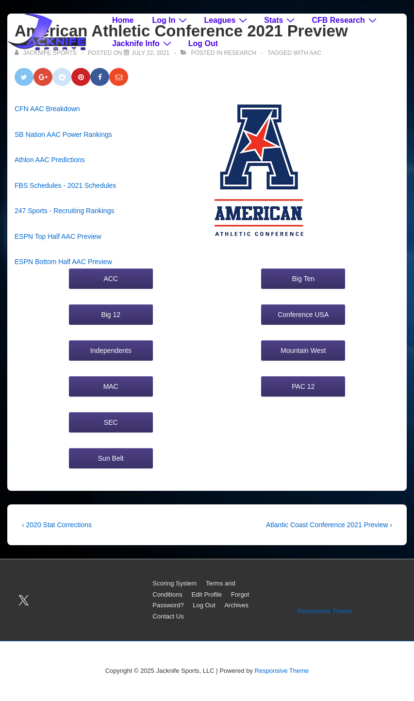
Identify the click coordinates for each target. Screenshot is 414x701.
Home (122, 20)
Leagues (226, 20)
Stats (280, 20)
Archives (236, 605)
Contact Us (167, 616)
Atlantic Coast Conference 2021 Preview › (329, 525)
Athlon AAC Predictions (50, 160)
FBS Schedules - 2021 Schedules (65, 185)
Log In (170, 20)
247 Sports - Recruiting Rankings (64, 211)
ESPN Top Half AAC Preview (58, 236)
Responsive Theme (325, 611)
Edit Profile (206, 594)
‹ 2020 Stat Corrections (57, 525)
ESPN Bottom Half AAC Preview (63, 262)
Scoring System (174, 583)
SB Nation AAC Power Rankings (63, 134)
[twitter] (24, 600)
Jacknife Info (143, 43)
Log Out (203, 43)
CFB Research (345, 20)
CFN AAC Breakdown (47, 109)
